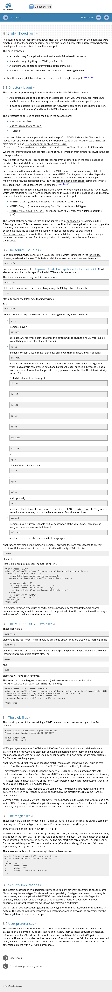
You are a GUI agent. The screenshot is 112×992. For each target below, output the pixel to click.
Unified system (40, 6)
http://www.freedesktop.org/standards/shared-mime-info (66, 269)
